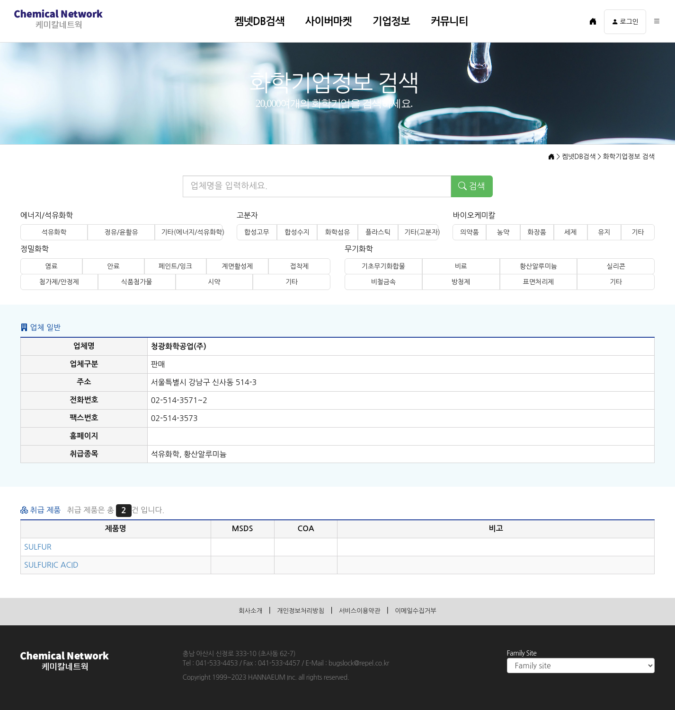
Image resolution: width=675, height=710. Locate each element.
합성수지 (297, 232)
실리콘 (615, 266)
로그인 (625, 21)
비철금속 (383, 282)
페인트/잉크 (175, 266)
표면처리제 (538, 282)
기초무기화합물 (383, 266)
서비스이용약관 (362, 610)
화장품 (536, 232)
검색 (471, 186)
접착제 (299, 266)
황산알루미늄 (538, 266)
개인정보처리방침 (294, 610)
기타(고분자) (421, 232)
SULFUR (38, 547)
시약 (214, 282)
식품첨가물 (136, 282)
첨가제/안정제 (59, 282)
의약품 (469, 232)
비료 (460, 266)
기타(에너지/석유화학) (191, 232)
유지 (604, 232)
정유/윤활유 (121, 232)
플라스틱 (378, 232)
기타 (637, 232)
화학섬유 (337, 232)
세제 (570, 232)
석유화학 (54, 232)
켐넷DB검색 (259, 21)
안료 (113, 266)
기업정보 (391, 21)
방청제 (461, 282)
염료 (51, 266)
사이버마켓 (328, 21)
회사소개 (237, 610)
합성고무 (256, 232)
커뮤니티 (449, 21)
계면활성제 (237, 266)
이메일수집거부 (427, 610)
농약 (503, 232)
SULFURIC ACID (51, 565)
